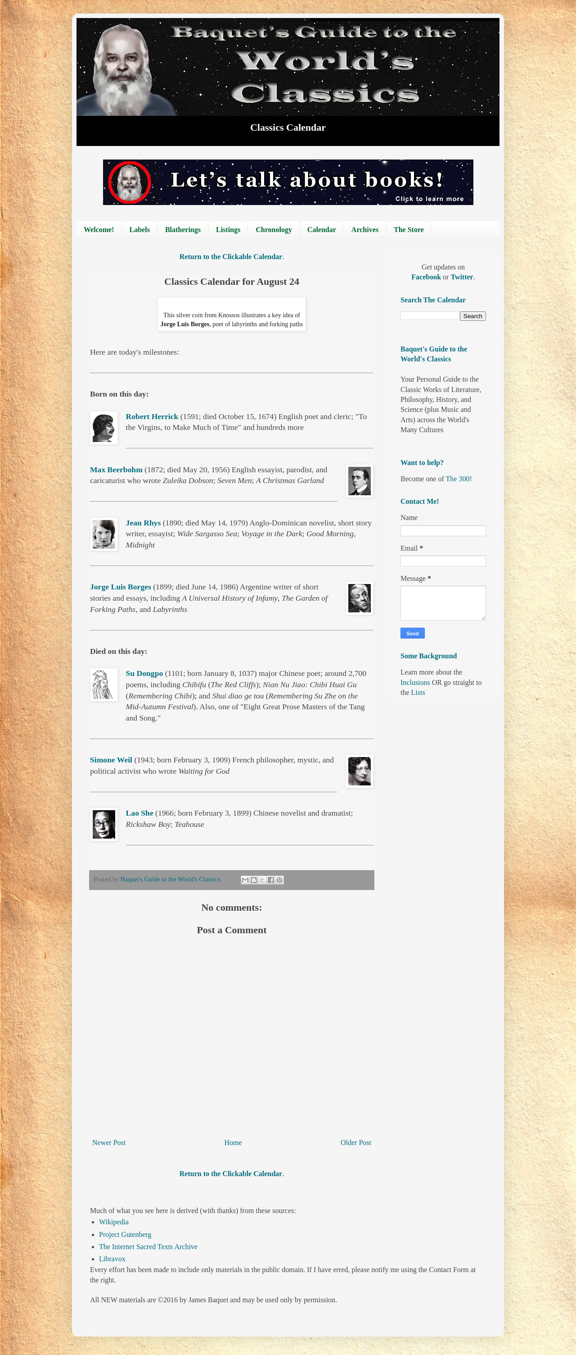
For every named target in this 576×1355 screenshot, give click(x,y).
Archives (364, 229)
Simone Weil (111, 759)
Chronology (274, 229)
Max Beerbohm (116, 469)
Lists (418, 692)
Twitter (461, 277)
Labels (140, 229)
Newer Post (109, 1142)
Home (233, 1142)
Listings (228, 229)
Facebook (427, 277)
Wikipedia (114, 1222)
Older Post (356, 1142)
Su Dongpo (144, 673)
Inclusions (415, 682)
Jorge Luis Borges (120, 586)
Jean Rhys (143, 522)
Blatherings (183, 229)
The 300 (458, 479)
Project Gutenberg (125, 1234)
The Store (409, 229)
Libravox (112, 1259)
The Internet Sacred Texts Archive (148, 1246)
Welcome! (99, 229)
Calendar (321, 229)
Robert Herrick (152, 416)
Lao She (139, 812)
